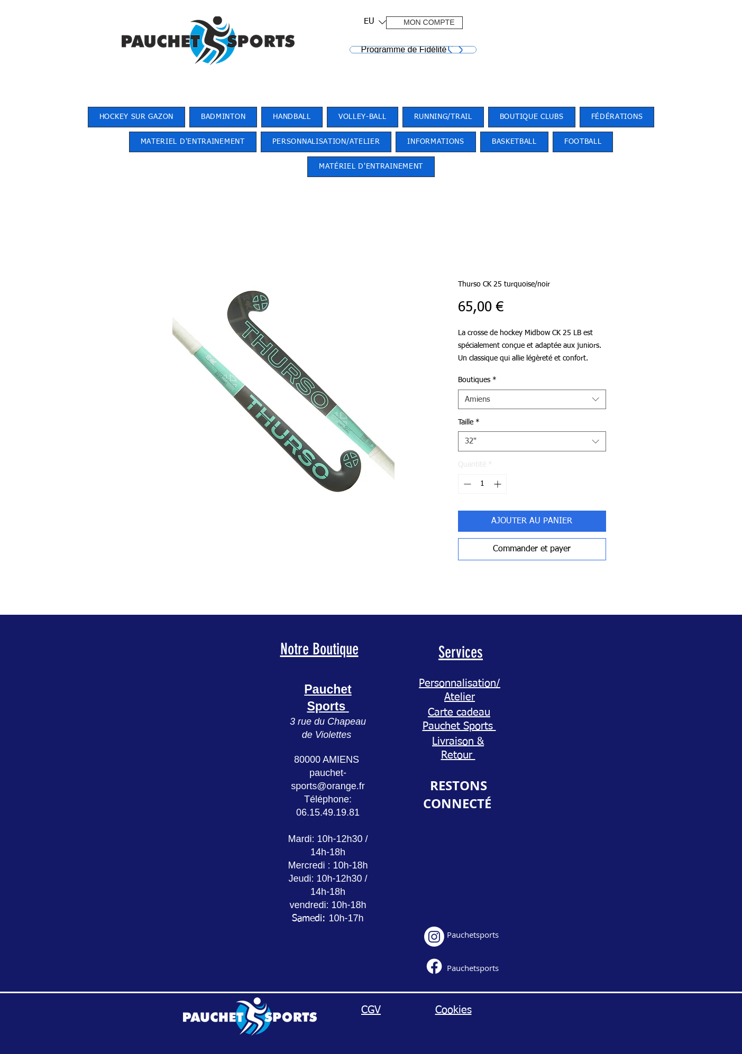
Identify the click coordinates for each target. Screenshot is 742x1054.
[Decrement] (466, 484)
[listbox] (375, 21)
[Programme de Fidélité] (413, 49)
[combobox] (532, 400)
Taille (469, 422)
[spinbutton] (482, 484)
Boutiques (477, 380)
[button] (371, 21)
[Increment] (498, 484)
